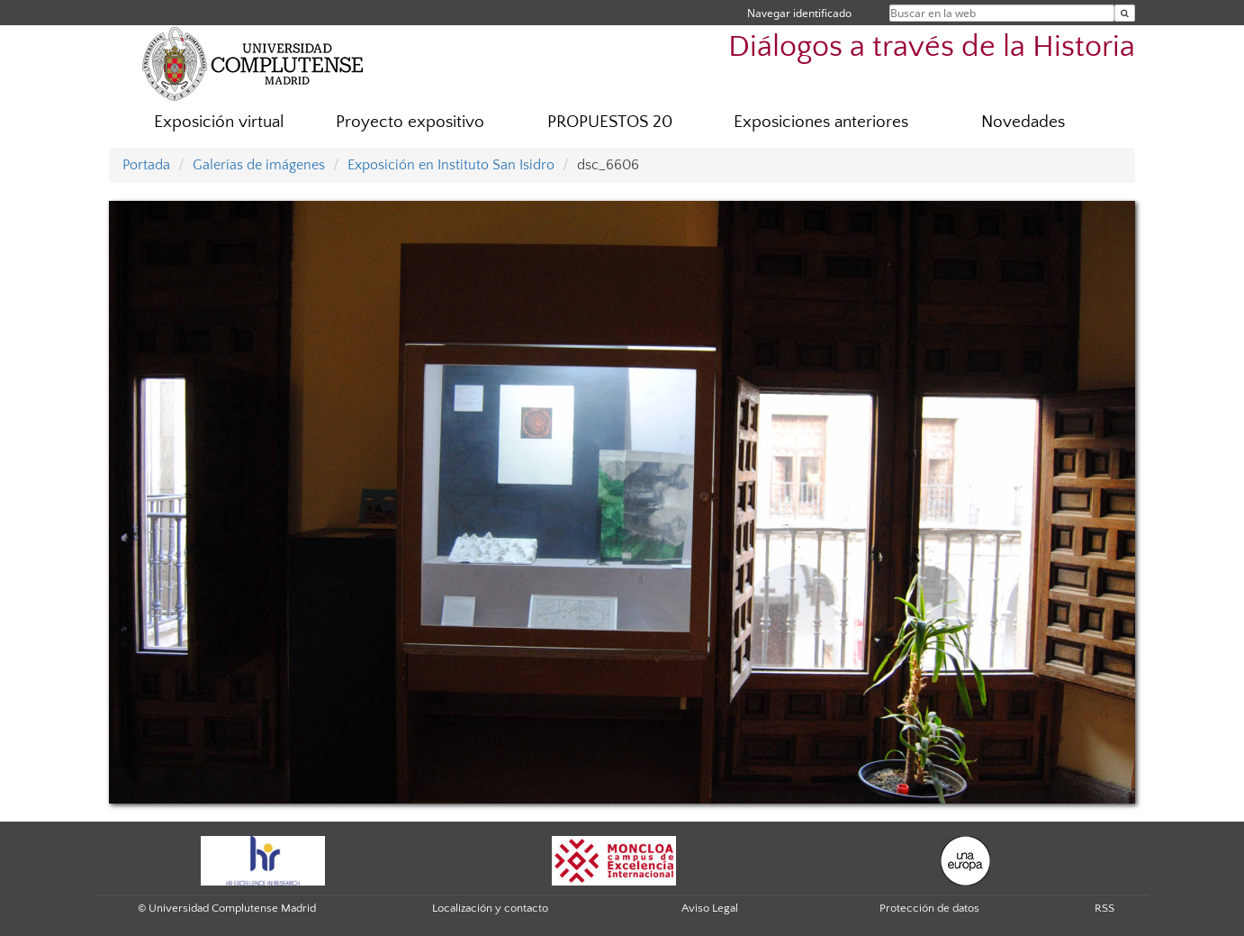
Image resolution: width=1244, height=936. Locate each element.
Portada (146, 165)
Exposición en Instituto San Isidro (450, 165)
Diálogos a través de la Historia (931, 47)
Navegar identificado (799, 13)
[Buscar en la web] (1124, 13)
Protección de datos (929, 908)
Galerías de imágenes (259, 165)
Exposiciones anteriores (821, 122)
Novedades (1023, 122)
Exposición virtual (219, 122)
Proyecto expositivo (410, 122)
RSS (1104, 908)
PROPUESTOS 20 (609, 122)
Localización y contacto (490, 908)
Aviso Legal (709, 908)
